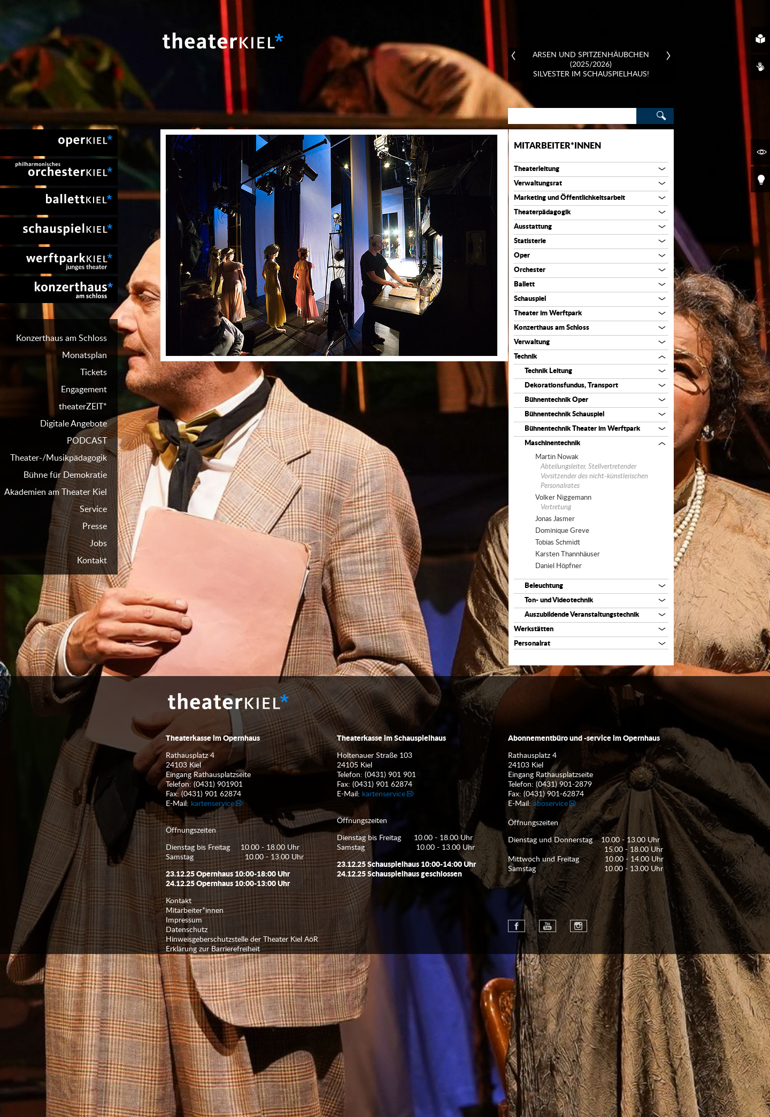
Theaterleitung (536, 169)
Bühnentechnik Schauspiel (564, 414)
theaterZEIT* (83, 406)
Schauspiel (530, 299)
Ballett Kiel (59, 201)
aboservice (550, 967)
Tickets (93, 372)
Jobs (98, 543)
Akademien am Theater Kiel (55, 492)
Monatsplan (84, 355)
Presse (94, 526)
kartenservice (212, 967)
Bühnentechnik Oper (556, 400)
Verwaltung (532, 342)
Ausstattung (533, 226)
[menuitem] (59, 142)
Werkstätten (533, 629)
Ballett (524, 284)
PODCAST (87, 441)
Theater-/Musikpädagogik (58, 458)
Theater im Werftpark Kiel (59, 260)
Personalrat (532, 643)
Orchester (529, 270)
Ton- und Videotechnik (559, 600)
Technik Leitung (548, 371)
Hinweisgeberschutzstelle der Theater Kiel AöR (242, 1102)
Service (93, 509)
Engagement (84, 389)
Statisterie (530, 241)
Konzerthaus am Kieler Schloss (59, 289)
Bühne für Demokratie (65, 475)
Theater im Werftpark (548, 313)
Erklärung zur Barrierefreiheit (213, 1112)
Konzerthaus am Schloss (61, 338)
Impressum (184, 1083)
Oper (522, 255)
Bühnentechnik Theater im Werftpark (582, 428)
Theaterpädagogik (542, 212)
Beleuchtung (544, 586)
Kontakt (92, 560)
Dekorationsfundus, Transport (571, 385)
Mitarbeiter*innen (557, 146)
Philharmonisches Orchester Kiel (59, 172)
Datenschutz (186, 1093)
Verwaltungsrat (538, 183)
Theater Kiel (221, 41)
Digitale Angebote (73, 424)
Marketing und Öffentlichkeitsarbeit (569, 198)
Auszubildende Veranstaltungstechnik (582, 614)
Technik (525, 356)
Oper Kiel (59, 142)
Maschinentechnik (552, 443)
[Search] (572, 116)
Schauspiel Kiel (59, 231)
